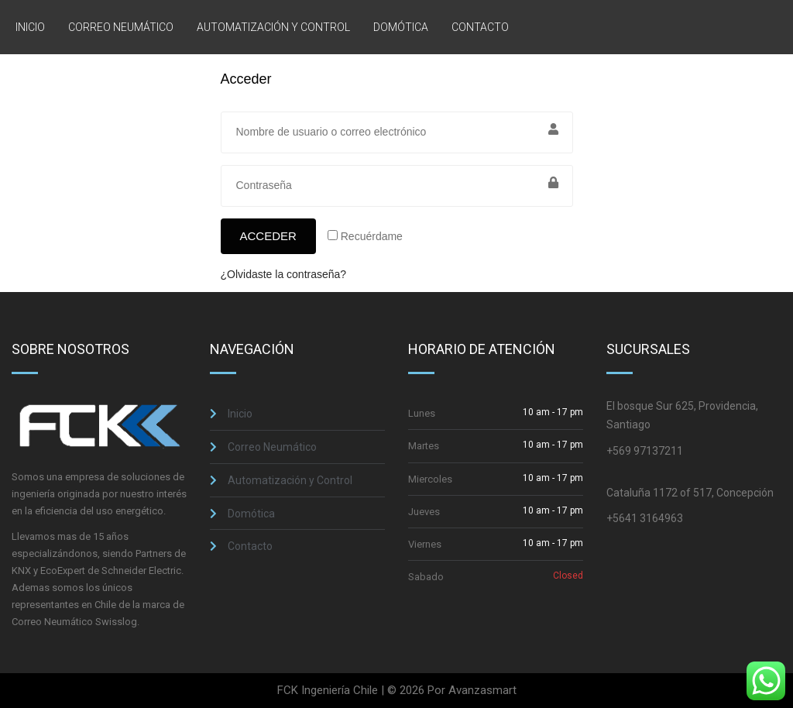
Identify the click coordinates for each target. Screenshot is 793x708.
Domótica (400, 27)
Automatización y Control (273, 27)
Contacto (480, 27)
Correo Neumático (120, 27)
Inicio (30, 27)
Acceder (268, 235)
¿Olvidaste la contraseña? (284, 274)
